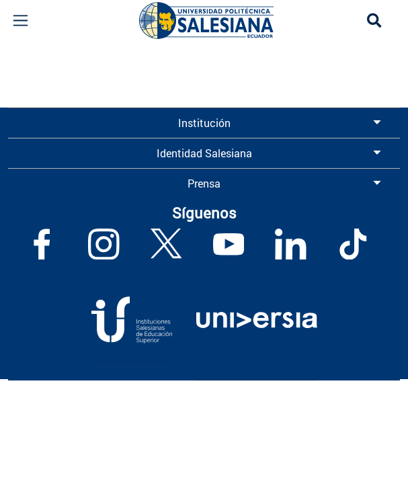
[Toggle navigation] (20, 20)
